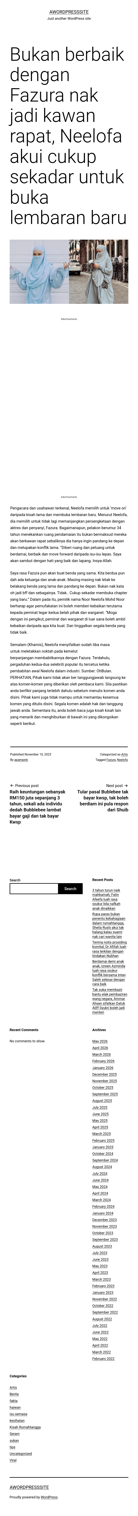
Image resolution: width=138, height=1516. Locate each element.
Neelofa (122, 760)
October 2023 (102, 1233)
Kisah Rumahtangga (25, 1427)
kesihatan (17, 1421)
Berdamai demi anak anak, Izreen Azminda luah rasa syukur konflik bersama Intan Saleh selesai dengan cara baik (109, 972)
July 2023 (99, 1253)
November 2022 (104, 1299)
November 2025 (104, 1081)
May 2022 (100, 1339)
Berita (14, 1394)
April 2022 (100, 1345)
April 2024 (100, 1193)
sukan (14, 1440)
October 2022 (102, 1306)
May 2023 (100, 1266)
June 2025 (100, 1114)
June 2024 (100, 1180)
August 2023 (102, 1246)
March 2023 (101, 1279)
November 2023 (104, 1226)
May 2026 (100, 1041)
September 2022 (105, 1312)
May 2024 (100, 1187)
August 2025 (102, 1101)
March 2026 (101, 1054)
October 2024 (102, 1154)
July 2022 (99, 1326)
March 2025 (101, 1134)
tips (12, 1447)
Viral (13, 1460)
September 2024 (105, 1160)
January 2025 (102, 1147)
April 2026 (100, 1048)
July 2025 (99, 1107)
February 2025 (103, 1140)
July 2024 (99, 1174)
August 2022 (102, 1319)
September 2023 (105, 1239)
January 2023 (102, 1292)
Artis (124, 754)
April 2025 (100, 1127)
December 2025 (104, 1074)
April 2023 (100, 1273)
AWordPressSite (69, 12)
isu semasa (18, 1414)
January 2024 (102, 1213)
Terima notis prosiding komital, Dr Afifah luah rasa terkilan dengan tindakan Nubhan (109, 949)
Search (15, 880)
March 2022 (101, 1352)
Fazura (111, 760)
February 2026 (103, 1061)
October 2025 (102, 1087)
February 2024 (103, 1206)
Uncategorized (21, 1454)
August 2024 (102, 1167)
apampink (21, 760)
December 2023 (104, 1220)
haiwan (15, 1407)
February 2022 (103, 1359)
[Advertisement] (69, 348)
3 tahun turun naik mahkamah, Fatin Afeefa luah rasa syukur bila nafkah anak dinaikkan (106, 899)
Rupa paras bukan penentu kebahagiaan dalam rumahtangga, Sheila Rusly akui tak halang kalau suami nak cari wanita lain (108, 925)
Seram (15, 1434)
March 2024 (101, 1200)
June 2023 (100, 1259)
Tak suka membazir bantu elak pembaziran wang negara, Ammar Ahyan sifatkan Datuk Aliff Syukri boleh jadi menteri (109, 1001)
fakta (14, 1401)
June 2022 (100, 1332)
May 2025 (100, 1121)
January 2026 (102, 1068)
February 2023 (103, 1286)
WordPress (49, 1497)
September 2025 (105, 1094)
